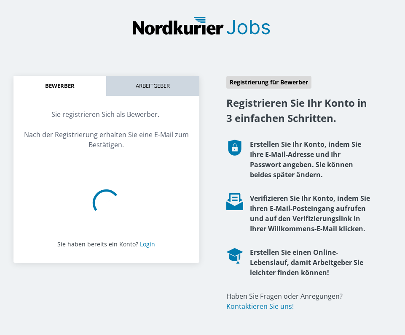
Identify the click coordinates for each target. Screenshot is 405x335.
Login (147, 244)
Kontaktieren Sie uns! (260, 306)
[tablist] (106, 86)
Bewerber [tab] (60, 85)
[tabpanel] (106, 126)
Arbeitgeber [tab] (153, 85)
